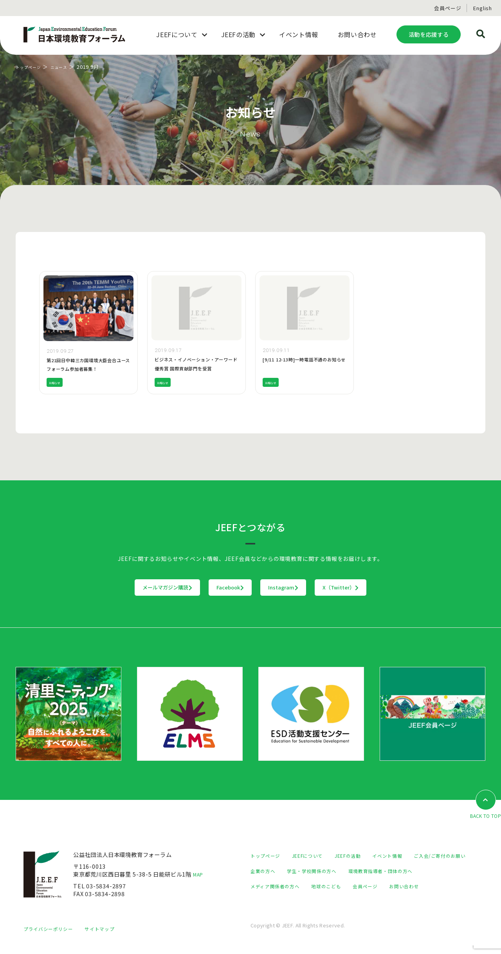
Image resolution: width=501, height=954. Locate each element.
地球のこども (422, 886)
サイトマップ (109, 937)
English (482, 8)
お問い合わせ (308, 901)
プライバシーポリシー (52, 937)
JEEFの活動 (360, 856)
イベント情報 (405, 856)
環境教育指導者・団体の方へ (287, 886)
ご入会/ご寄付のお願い (280, 871)
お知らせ (58, 382)
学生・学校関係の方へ (391, 871)
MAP (199, 875)
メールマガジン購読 (119, 587)
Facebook (214, 587)
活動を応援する (429, 34)
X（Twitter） (389, 587)
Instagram (300, 587)
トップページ (32, 66)
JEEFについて (315, 856)
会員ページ (447, 8)
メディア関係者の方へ (365, 886)
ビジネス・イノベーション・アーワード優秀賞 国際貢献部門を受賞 (196, 368)
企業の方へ (336, 871)
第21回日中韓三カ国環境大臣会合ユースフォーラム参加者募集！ (88, 368)
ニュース (68, 66)
